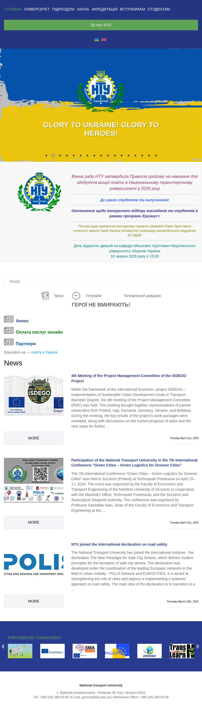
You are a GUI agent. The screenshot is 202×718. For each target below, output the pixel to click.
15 (142, 156)
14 (135, 156)
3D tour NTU (101, 25)
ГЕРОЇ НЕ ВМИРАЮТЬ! (101, 305)
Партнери (26, 344)
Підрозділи (63, 9)
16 (149, 156)
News (58, 296)
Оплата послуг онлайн (39, 332)
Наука (83, 9)
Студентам (159, 9)
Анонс (22, 321)
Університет (36, 9)
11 (115, 156)
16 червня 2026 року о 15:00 (134, 256)
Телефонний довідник (142, 296)
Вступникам (132, 9)
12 (121, 156)
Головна (12, 9)
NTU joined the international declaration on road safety (119, 544)
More (33, 438)
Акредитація (104, 9)
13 (128, 156)
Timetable (93, 296)
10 (108, 156)
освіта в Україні (44, 352)
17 (156, 156)
